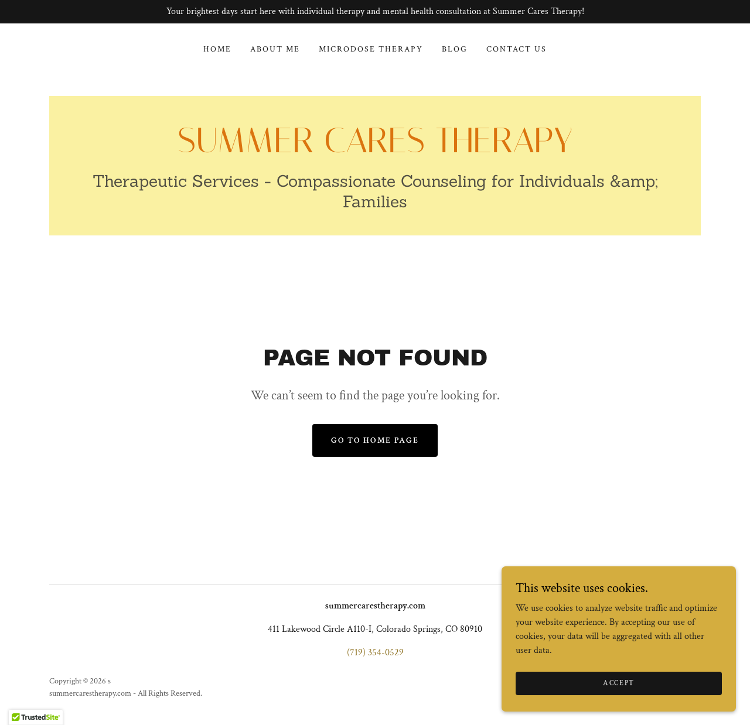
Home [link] (217, 49)
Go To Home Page (374, 440)
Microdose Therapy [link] (370, 49)
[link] (375, 149)
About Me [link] (275, 49)
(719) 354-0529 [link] (375, 653)
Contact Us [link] (516, 49)
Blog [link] (455, 49)
